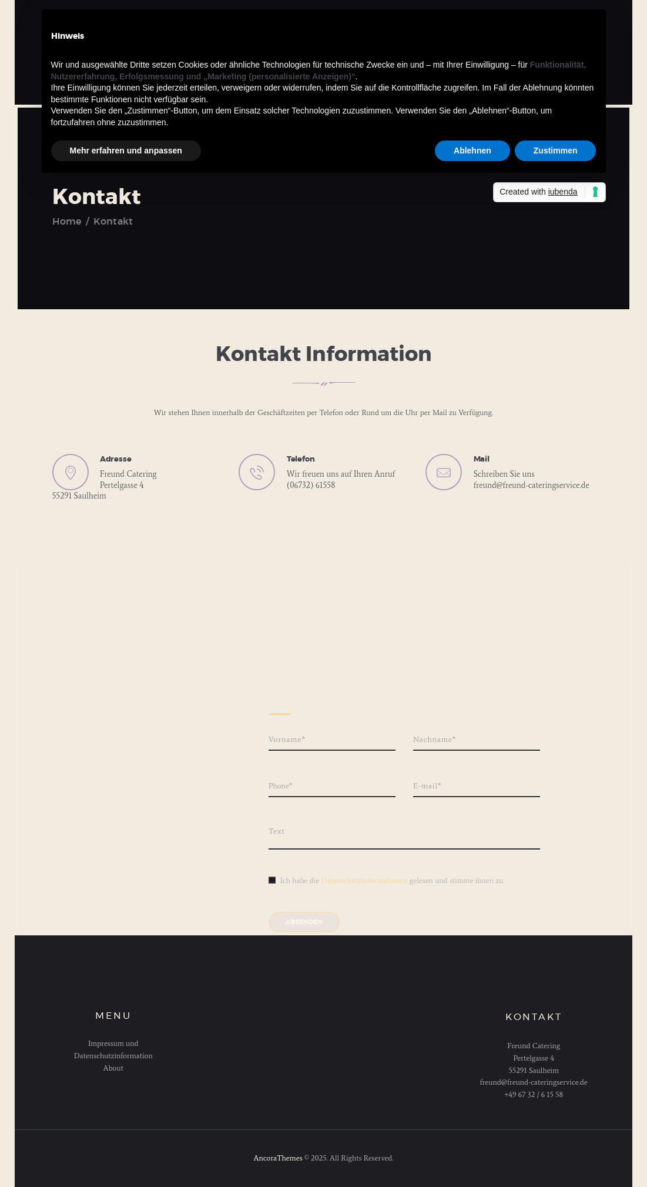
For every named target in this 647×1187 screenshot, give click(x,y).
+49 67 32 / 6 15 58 (533, 1094)
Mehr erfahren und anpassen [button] (126, 150)
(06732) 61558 (311, 485)
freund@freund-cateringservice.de (531, 485)
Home (67, 221)
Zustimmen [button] (556, 150)
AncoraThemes (277, 1157)
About (113, 1068)
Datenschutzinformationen (364, 880)
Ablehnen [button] (472, 150)
